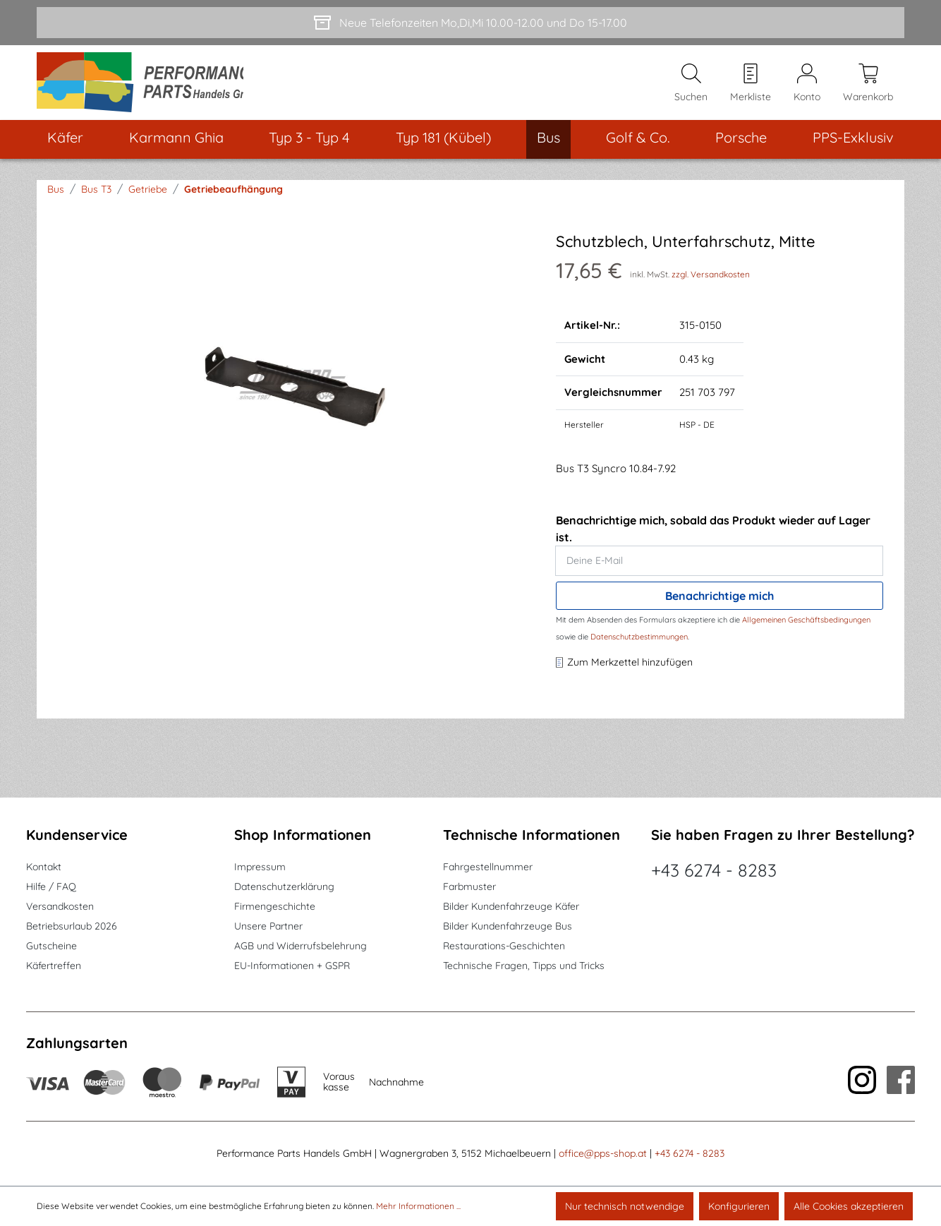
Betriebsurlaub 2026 (71, 926)
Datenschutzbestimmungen (639, 642)
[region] (293, 389)
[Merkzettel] (750, 85)
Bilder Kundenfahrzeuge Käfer (511, 906)
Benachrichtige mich (719, 601)
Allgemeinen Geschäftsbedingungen (806, 625)
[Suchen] (691, 85)
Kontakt (43, 866)
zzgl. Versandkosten (711, 279)
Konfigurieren (739, 1206)
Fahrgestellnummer (488, 866)
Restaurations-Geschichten (504, 945)
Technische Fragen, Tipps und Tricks (524, 965)
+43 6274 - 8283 (714, 870)
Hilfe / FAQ (51, 886)
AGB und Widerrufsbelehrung (300, 945)
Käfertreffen (53, 965)
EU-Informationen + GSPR (292, 965)
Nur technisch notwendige (624, 1206)
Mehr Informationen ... (418, 1206)
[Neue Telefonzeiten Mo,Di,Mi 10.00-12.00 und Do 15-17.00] (470, 22)
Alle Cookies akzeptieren (849, 1206)
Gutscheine (51, 945)
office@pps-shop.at (603, 1153)
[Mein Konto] (807, 85)
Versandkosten (60, 906)
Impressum (260, 866)
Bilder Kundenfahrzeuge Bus (507, 926)
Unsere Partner (268, 926)
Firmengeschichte (274, 906)
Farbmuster (469, 886)
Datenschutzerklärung (284, 886)
